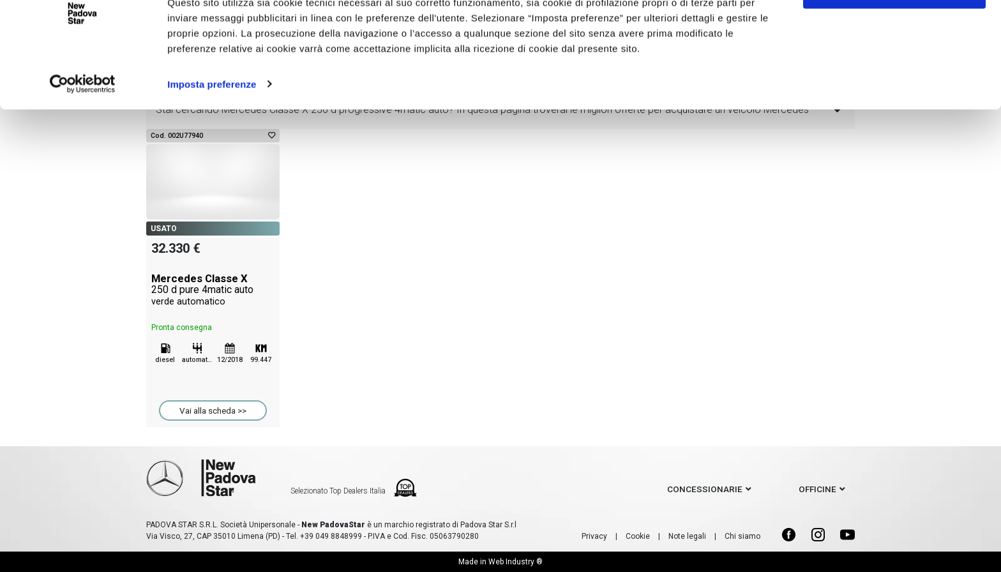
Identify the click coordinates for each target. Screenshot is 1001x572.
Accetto (894, 33)
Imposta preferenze (211, 127)
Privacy (594, 536)
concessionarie (704, 489)
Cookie (638, 536)
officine (817, 489)
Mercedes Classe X (213, 290)
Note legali (687, 536)
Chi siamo (742, 536)
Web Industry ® (515, 561)
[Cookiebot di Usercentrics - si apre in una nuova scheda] (83, 127)
